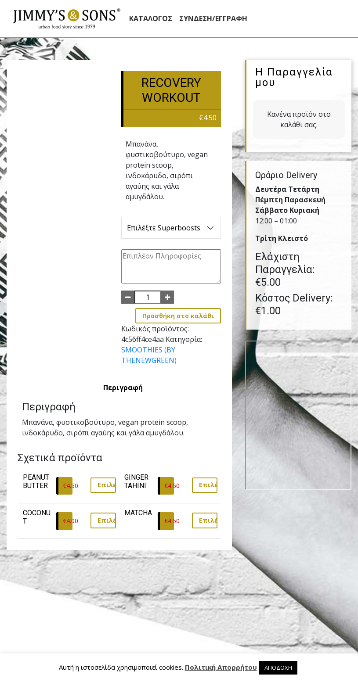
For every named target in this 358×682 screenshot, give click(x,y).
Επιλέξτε (107, 485)
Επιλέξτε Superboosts (171, 228)
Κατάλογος (150, 18)
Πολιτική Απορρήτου (221, 667)
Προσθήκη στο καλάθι (178, 316)
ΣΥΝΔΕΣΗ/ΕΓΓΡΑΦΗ (213, 18)
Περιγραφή (123, 387)
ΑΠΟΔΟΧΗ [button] (278, 667)
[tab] (123, 387)
